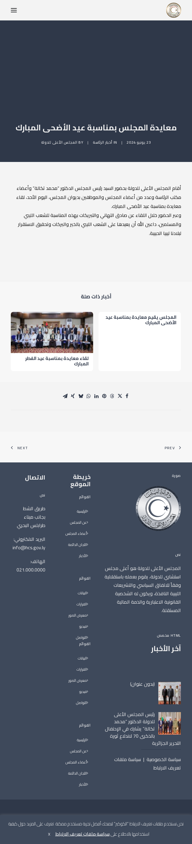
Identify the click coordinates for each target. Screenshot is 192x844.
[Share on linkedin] (96, 396)
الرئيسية (82, 511)
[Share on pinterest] (104, 396)
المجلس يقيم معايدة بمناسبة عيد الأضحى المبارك (140, 326)
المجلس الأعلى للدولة (59, 142)
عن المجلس (78, 523)
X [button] (49, 834)
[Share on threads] (112, 396)
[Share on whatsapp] (88, 396)
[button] (14, 10)
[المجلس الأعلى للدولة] (173, 10)
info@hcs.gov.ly (29, 547)
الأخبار (83, 556)
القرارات (82, 604)
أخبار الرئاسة (102, 142)
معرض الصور (78, 615)
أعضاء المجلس (76, 534)
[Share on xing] (73, 396)
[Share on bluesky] (80, 396)
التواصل (81, 638)
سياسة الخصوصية (164, 759)
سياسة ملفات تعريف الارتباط (82, 834)
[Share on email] (65, 396)
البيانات (82, 593)
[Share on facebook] (127, 396)
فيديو (83, 626)
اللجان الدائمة (77, 545)
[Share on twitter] (119, 396)
